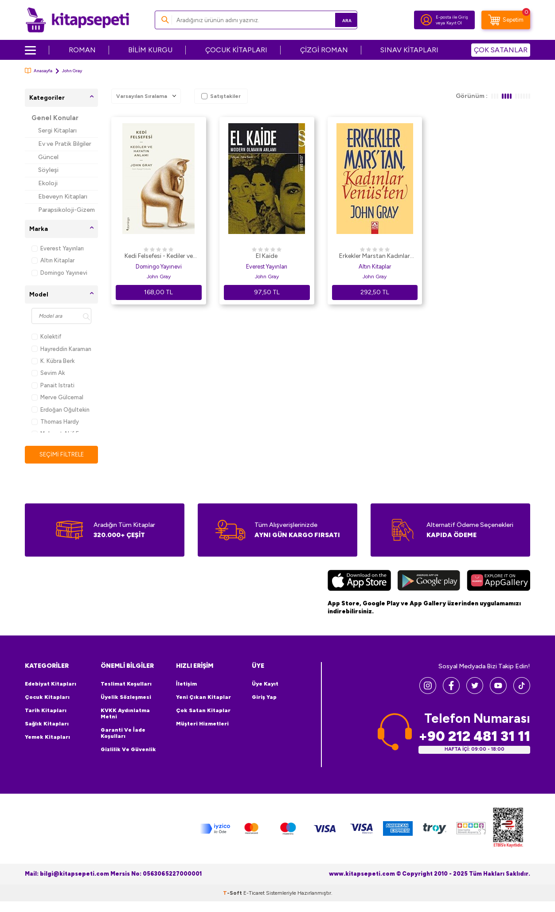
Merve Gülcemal (57, 397)
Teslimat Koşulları (126, 684)
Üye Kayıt (265, 684)
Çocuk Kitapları (47, 697)
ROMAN (82, 50)
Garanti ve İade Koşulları (123, 733)
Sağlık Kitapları (47, 724)
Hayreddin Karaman (61, 349)
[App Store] (359, 581)
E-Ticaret (254, 893)
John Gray (159, 276)
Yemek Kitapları (47, 737)
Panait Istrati (52, 385)
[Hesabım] (426, 20)
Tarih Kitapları (45, 711)
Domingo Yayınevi (59, 272)
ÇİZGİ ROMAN (324, 50)
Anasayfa (38, 71)
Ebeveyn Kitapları (62, 196)
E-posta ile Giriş (452, 17)
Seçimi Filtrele (61, 454)
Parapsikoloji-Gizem (66, 210)
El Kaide (267, 256)
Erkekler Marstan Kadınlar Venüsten (374, 256)
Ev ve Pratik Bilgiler (64, 144)
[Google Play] (429, 581)
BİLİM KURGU (150, 50)
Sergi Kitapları (57, 130)
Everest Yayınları (57, 248)
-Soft (233, 893)
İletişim (186, 684)
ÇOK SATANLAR (501, 50)
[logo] (77, 20)
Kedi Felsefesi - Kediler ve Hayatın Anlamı (159, 256)
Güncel (48, 157)
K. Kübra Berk (52, 361)
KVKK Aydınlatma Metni (125, 714)
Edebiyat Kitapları (50, 684)
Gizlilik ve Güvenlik (128, 750)
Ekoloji (48, 183)
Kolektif (46, 336)
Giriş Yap (264, 697)
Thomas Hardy (55, 421)
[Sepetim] (506, 20)
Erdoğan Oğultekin (60, 409)
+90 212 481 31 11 (474, 737)
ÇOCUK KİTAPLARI (236, 50)
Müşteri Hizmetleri (202, 724)
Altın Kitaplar (52, 260)
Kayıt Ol (454, 23)
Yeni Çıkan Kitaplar (203, 697)
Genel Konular (54, 118)
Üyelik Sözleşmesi (126, 697)
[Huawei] (498, 581)
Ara (337, 20)
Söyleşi (48, 170)
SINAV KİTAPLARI (409, 50)
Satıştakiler (221, 96)
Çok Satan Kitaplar (203, 711)
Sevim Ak (48, 373)
